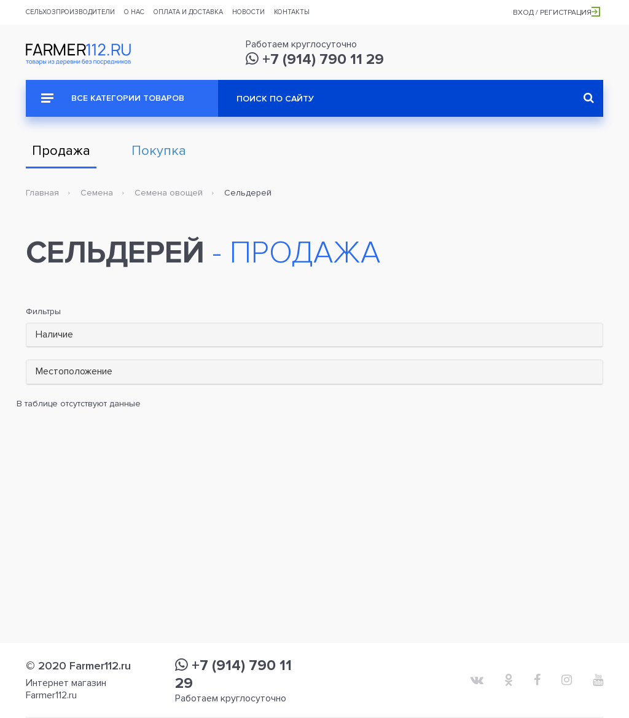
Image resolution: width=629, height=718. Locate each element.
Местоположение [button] (74, 371)
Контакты (292, 12)
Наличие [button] (54, 334)
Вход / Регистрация (556, 12)
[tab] (314, 335)
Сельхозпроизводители (70, 12)
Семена (96, 192)
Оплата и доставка (188, 12)
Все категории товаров (112, 98)
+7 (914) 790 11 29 (315, 59)
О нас (134, 12)
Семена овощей (169, 192)
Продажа (61, 151)
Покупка (158, 151)
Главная (42, 192)
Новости (248, 12)
